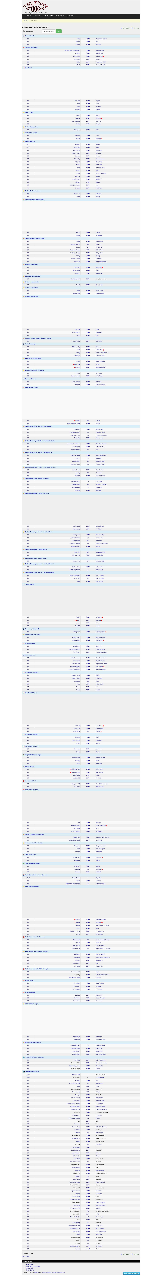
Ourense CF (76, 963)
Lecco (97, 681)
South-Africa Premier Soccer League (36, 875)
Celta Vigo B (76, 954)
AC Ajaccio (99, 617)
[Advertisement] (95, 6)
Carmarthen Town (101, 1054)
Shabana (77, 760)
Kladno (78, 1141)
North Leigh (77, 578)
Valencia (98, 124)
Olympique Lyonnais (101, 39)
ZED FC (98, 420)
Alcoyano (98, 977)
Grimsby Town (48, 15)
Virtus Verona (99, 684)
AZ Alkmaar (99, 831)
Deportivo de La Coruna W (103, 948)
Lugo (97, 963)
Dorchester (99, 540)
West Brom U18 (100, 561)
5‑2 (88, 1118)
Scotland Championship (32, 282)
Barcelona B (99, 960)
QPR (97, 170)
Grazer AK (77, 1124)
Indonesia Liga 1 (30, 643)
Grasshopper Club (101, 1205)
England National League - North (34, 199)
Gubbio (98, 743)
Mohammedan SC (101, 637)
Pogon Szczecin (100, 1182)
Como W (77, 726)
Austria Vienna (100, 1170)
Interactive (60, 15)
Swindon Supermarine (102, 543)
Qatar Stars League (30, 854)
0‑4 (87, 182)
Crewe (97, 135)
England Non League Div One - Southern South (39, 452)
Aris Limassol (76, 382)
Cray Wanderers (75, 487)
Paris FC (77, 626)
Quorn (97, 449)
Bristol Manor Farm (101, 455)
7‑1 (87, 1124)
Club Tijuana (76, 775)
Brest (78, 39)
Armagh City (76, 837)
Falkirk (78, 285)
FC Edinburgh (76, 332)
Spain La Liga (29, 112)
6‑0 (88, 940)
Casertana (77, 749)
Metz (97, 623)
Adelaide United (100, 355)
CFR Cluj (98, 1153)
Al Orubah (77, 866)
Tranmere (98, 138)
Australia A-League (30, 344)
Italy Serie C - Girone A (32, 672)
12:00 (28, 1074)
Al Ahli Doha (76, 857)
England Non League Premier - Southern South (39, 532)
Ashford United (76, 470)
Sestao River (99, 966)
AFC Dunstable (100, 578)
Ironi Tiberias (76, 661)
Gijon (97, 928)
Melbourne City (76, 347)
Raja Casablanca (100, 1060)
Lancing (78, 473)
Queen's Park (99, 285)
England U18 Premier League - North (36, 549)
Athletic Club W (100, 945)
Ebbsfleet (98, 194)
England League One (31, 127)
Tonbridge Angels (75, 253)
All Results (29, 1268)
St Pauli (78, 65)
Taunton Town (99, 538)
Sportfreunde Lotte (75, 1199)
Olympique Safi (75, 784)
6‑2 (87, 170)
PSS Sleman (76, 652)
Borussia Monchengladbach (72, 50)
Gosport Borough (75, 538)
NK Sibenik (99, 1246)
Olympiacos (76, 632)
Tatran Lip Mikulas (75, 1217)
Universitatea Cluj (75, 1228)
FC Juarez (98, 778)
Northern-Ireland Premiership (33, 843)
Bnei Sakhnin (99, 666)
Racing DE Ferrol (75, 931)
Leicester (77, 170)
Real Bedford (99, 581)
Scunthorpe (99, 235)
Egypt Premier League (31, 387)
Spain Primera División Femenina (35, 937)
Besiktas (77, 995)
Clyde (97, 329)
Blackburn (98, 179)
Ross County (76, 270)
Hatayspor (77, 998)
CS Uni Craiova (75, 1098)
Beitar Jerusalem (75, 658)
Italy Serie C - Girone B (32, 734)
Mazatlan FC (76, 778)
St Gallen (98, 1208)
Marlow (98, 546)
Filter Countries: (27, 31)
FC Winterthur (76, 1115)
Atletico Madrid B (75, 972)
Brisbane (98, 347)
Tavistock (98, 458)
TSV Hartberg (76, 1222)
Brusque (77, 1095)
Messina (98, 752)
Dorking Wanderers (101, 261)
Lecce (97, 103)
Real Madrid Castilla (74, 977)
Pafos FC (98, 382)
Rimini (97, 737)
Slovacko (77, 1193)
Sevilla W (98, 942)
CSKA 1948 (77, 1101)
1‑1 (87, 101)
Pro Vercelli (99, 678)
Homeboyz (99, 763)
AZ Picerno (99, 749)
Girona (97, 115)
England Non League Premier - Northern (37, 493)
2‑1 (87, 39)
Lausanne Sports (75, 1150)
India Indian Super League (32, 634)
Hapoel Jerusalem (101, 669)
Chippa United (76, 878)
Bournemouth (76, 153)
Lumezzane (77, 681)
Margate (77, 475)
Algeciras (98, 972)
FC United (98, 529)
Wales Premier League (31, 1004)
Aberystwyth (76, 1036)
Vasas (78, 1234)
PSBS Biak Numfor (74, 649)
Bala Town (77, 1039)
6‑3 (87, 857)
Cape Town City (100, 883)
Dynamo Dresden (75, 1106)
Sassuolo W (76, 731)
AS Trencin (99, 1193)
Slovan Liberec (76, 1196)
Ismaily (98, 423)
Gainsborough (100, 526)
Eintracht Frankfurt (101, 65)
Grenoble (98, 620)
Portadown (99, 851)
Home (29, 15)
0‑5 (87, 866)
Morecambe (99, 162)
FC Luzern (99, 1115)
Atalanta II (98, 690)
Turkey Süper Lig (30, 992)
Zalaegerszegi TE (75, 1246)
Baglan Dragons (75, 1048)
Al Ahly (98, 1068)
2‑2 (87, 194)
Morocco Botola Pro (31, 781)
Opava (97, 1156)
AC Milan (77, 101)
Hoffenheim (77, 59)
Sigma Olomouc (75, 1191)
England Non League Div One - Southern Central (39, 572)
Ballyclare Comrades (74, 840)
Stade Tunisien (100, 983)
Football (37, 15)
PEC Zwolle (76, 828)
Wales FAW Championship (33, 1042)
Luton (97, 185)
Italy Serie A (28, 68)
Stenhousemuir (100, 293)
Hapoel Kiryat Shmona (102, 663)
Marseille (98, 44)
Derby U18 (77, 552)
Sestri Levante (76, 740)
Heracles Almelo (75, 825)
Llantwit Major (76, 1054)
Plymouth (98, 156)
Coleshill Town (76, 446)
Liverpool (77, 173)
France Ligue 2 (29, 584)
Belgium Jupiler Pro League (33, 358)
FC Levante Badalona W (102, 940)
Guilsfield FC (99, 1051)
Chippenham (99, 253)
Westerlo (77, 367)
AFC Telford (99, 567)
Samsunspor (99, 1001)
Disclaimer (54, 1272)
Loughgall (77, 851)
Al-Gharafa (77, 860)
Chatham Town (76, 484)
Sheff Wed (99, 188)
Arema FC (98, 646)
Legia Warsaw (76, 1153)
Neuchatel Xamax (75, 1162)
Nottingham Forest (75, 185)
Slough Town (99, 247)
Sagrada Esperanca (74, 1066)
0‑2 (88, 435)
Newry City (99, 840)
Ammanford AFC (75, 1045)
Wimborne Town (75, 546)
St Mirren (77, 273)
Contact (70, 15)
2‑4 (87, 41)
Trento (78, 690)
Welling (98, 256)
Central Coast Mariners (102, 353)
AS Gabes (98, 986)
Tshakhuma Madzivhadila (73, 883)
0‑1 (87, 50)
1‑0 (87, 121)
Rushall (78, 235)
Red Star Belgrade (75, 1182)
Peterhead (98, 332)
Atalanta (98, 109)
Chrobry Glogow (100, 1202)
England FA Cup (30, 141)
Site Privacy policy (61, 1272)
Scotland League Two (31, 296)
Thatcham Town (100, 464)
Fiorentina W (99, 726)
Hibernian (77, 267)
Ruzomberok (99, 1217)
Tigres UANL (99, 769)
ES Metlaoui (99, 989)
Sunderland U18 (100, 552)
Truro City (98, 244)
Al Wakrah (98, 857)
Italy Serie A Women (31, 693)
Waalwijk (98, 822)
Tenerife (78, 934)
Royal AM (98, 878)
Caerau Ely (99, 1048)
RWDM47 (77, 373)
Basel (78, 1086)
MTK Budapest (100, 1228)
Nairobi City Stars (100, 757)
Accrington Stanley (101, 173)
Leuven (98, 364)
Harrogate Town (100, 167)
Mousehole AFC (75, 464)
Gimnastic (77, 957)
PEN (28, 188)
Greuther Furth (76, 1127)
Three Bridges (100, 470)
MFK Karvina (76, 1156)
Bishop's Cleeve (75, 455)
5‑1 (87, 138)
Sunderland (77, 147)
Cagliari (98, 101)
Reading (77, 144)
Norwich (77, 182)
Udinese (77, 109)
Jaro (97, 1080)
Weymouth (77, 261)
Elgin (97, 335)
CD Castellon (99, 934)
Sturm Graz (77, 1205)
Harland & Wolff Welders (102, 837)
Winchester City (100, 535)
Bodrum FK (99, 995)
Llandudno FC (76, 1051)
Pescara (77, 737)
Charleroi (77, 361)
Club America (99, 772)
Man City (77, 176)
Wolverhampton (100, 159)
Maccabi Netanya (75, 666)
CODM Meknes (100, 787)
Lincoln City (99, 150)
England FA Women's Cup (32, 276)
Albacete (77, 919)
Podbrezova (76, 1179)
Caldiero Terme (76, 675)
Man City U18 (76, 555)
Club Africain (76, 986)
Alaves (78, 115)
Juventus (98, 106)
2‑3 (87, 261)
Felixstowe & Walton (101, 435)
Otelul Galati (99, 1098)
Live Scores (26, 20)
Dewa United (76, 646)
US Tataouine (76, 989)
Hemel (78, 247)
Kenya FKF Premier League (33, 755)
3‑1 (87, 130)
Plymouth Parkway (75, 543)
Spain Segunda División (32, 886)
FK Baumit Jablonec (74, 1118)
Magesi (78, 881)
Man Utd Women (75, 279)
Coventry (77, 188)
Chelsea (77, 162)
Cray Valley (99, 481)
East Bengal (99, 640)
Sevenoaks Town (100, 475)
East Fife (77, 329)
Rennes (78, 44)
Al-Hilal (98, 866)
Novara (78, 684)
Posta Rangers (76, 757)
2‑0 (87, 56)
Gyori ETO (77, 1130)
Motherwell (99, 267)
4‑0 (87, 173)
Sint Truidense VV (101, 367)
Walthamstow (99, 438)
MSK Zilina (77, 1159)
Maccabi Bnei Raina (101, 658)
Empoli (78, 103)
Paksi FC (77, 1176)
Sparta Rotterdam (101, 825)
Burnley (98, 144)
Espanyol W (76, 945)
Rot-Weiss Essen (100, 1106)
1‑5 (87, 846)
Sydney (78, 353)
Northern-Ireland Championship (34, 834)
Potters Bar (99, 487)
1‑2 (87, 44)
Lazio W (98, 731)
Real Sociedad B (100, 954)
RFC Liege (99, 373)
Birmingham (76, 150)
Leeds (78, 167)
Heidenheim (76, 56)
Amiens (98, 626)
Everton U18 (99, 555)
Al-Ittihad (77, 420)
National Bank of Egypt (73, 423)
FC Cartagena (100, 931)
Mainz (78, 62)
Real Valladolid (76, 121)
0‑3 (88, 552)
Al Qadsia (77, 869)
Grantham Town (100, 446)
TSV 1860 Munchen (101, 1127)
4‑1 (87, 247)
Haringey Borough (75, 432)
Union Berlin (99, 56)
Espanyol (77, 118)
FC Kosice (98, 1191)
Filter (58, 31)
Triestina (98, 675)
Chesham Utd (99, 241)
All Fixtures (29, 1264)
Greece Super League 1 (32, 629)
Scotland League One (31, 288)
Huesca (78, 922)
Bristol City (77, 159)
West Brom (99, 153)
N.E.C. (97, 828)
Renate (78, 687)
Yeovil (78, 196)
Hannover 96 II (76, 1074)
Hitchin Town (99, 569)
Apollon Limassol (100, 384)
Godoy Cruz (99, 1225)
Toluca (97, 775)
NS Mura (77, 1170)
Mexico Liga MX (29, 766)
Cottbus (98, 1092)
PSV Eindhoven (75, 831)
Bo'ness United (76, 341)
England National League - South (35, 238)
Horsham (77, 490)
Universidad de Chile (74, 1225)
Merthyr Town (76, 540)
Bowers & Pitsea (75, 481)
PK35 (97, 1214)
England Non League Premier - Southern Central (39, 564)
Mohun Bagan (76, 640)
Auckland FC (99, 350)
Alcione (98, 687)
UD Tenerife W (76, 948)
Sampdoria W (99, 728)
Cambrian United (100, 1045)
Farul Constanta (75, 1109)
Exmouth (77, 458)
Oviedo (78, 928)
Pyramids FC (99, 1066)
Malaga (78, 925)
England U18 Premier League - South (36, 558)
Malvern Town (76, 461)
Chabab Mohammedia (102, 784)
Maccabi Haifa (76, 663)
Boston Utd (77, 194)
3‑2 (87, 53)
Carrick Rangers (100, 849)
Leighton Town (100, 575)
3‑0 (87, 329)
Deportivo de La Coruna (102, 925)
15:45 (28, 878)
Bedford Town (76, 567)
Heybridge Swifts (75, 435)
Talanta (78, 763)
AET (28, 144)
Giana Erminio (76, 678)
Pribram (98, 1118)
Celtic (97, 270)
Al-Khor (98, 860)
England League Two (31, 133)
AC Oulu (77, 1080)
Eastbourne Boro (75, 244)
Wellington (77, 355)
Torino (78, 106)
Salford (98, 176)
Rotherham (77, 130)
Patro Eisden (99, 376)
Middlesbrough (76, 179)
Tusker (97, 760)
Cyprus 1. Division (30, 379)
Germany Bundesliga (31, 47)
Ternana (77, 743)
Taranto (78, 752)
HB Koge (77, 1132)
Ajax (78, 822)
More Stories (30, 1270)
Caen (78, 620)
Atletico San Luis (75, 769)
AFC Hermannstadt (74, 1083)
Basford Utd (76, 526)
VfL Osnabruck (100, 1077)
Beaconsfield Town (75, 575)
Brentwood (77, 429)
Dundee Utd (99, 273)
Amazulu (98, 881)
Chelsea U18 (76, 561)
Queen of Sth (99, 290)
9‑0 (87, 1147)
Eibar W (78, 942)
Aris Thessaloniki (100, 632)
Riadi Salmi (77, 787)
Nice (97, 41)
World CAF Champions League (35, 1057)
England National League (32, 191)
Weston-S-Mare (75, 258)
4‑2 (87, 1092)
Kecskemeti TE (76, 1138)
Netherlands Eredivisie (31, 789)
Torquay (78, 256)
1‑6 (87, 1036)
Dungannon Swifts (101, 846)
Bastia (78, 617)
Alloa (78, 290)
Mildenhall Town (100, 432)
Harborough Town (75, 569)
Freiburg (77, 53)
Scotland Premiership (31, 264)
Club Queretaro (75, 772)
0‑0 (87, 109)
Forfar (78, 335)
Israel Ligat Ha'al (30, 655)
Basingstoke (76, 535)
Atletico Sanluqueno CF (102, 975)
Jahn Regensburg (101, 1231)
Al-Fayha (77, 872)
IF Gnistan (98, 1144)
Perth (78, 350)
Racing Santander (101, 919)
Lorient (78, 623)
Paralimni (77, 384)
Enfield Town (99, 250)
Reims (78, 41)
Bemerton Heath (100, 461)
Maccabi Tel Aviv (100, 661)
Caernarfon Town (100, 1039)
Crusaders (77, 846)
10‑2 (87, 1249)
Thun (97, 1086)
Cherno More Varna (101, 1109)
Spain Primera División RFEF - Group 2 (36, 969)
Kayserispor (76, 1001)
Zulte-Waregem (75, 376)
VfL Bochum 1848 (101, 62)
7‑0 (87, 279)
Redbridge (77, 438)
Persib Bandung (100, 649)
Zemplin (78, 1249)
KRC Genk (77, 364)
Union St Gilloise (100, 361)
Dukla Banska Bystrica (74, 1103)
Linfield (78, 849)
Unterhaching (76, 1231)
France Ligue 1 (29, 36)
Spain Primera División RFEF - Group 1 (36, 951)
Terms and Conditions (46, 1272)
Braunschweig (76, 1092)
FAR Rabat (77, 1060)
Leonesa (77, 960)
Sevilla (78, 124)
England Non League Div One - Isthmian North (38, 426)
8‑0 (87, 176)
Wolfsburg (98, 59)
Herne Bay (99, 473)
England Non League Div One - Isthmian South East (40, 467)
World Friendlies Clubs (32, 1071)
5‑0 (87, 162)
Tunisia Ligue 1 (29, 980)
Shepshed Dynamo (101, 444)
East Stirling (99, 341)
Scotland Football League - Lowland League (38, 338)
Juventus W (76, 728)
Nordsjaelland (99, 1132)
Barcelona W (76, 940)
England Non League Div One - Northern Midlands (40, 441)
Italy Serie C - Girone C (32, 746)
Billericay (98, 490)
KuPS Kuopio (76, 1147)
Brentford (77, 156)
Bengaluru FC (76, 637)
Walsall (78, 138)
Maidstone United (75, 250)
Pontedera (98, 740)
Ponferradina (76, 966)
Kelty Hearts (76, 293)
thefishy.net (36, 1272)
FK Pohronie (99, 1103)
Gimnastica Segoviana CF (103, 957)
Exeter (78, 164)
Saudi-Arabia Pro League (32, 863)
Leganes (98, 118)
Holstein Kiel (99, 53)
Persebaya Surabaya (101, 652)
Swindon (77, 135)
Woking (98, 196)
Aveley (78, 241)
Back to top (25, 1256)
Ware (78, 581)
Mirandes (98, 922)
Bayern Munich (100, 50)
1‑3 (87, 103)
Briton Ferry (99, 1036)
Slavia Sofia (99, 1234)
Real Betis (98, 121)
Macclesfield (76, 529)
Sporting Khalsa (75, 449)
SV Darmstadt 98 (75, 1208)
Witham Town (99, 429)
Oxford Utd (99, 164)
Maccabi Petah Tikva (74, 669)
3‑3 (87, 455)
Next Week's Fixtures (33, 1266)
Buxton (78, 232)
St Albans (98, 258)
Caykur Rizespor (100, 998)
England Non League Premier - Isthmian (37, 478)
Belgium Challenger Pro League (34, 370)
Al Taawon (98, 869)
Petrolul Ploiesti (100, 1101)
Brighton (98, 182)
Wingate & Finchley (101, 484)
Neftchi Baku (99, 1083)
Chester (98, 232)
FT (28, 39)
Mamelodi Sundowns (101, 1063)
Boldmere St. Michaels (74, 444)
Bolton (97, 130)
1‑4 (87, 270)
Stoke (97, 147)
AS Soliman (76, 983)
